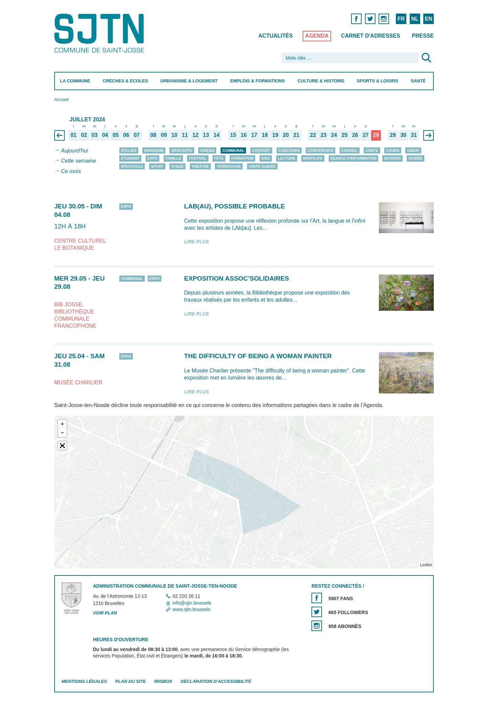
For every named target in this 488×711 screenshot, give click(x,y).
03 (95, 135)
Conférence (320, 150)
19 (275, 135)
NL (414, 19)
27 (366, 135)
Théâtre (200, 166)
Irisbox (163, 681)
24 (334, 135)
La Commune (75, 80)
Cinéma (207, 150)
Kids (265, 158)
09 (164, 135)
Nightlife (313, 158)
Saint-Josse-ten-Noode (100, 33)
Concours (289, 150)
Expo (152, 158)
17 (254, 135)
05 (116, 135)
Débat (413, 150)
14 (217, 135)
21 (296, 135)
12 (195, 135)
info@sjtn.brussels (191, 603)
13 (206, 135)
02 (84, 135)
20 (286, 135)
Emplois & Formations (257, 80)
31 (414, 135)
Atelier (129, 150)
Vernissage (229, 166)
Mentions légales (84, 681)
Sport (157, 166)
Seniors (392, 158)
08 (153, 135)
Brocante (181, 150)
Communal (233, 150)
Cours (393, 150)
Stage (177, 166)
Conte (372, 150)
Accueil (61, 99)
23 (324, 135)
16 (244, 135)
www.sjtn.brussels (191, 609)
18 (265, 135)
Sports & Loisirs (377, 80)
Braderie (153, 150)
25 (345, 135)
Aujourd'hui (74, 151)
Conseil (349, 150)
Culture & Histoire (321, 80)
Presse (423, 36)
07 (137, 135)
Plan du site (130, 681)
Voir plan (105, 612)
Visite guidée (262, 166)
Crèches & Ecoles (125, 80)
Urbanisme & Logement (189, 80)
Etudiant (130, 158)
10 (174, 135)
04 (105, 135)
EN (428, 19)
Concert (261, 150)
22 (313, 135)
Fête (219, 158)
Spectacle (132, 166)
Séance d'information (353, 158)
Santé (418, 80)
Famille (173, 158)
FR (401, 19)
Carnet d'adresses (370, 36)
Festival (197, 158)
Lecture (287, 158)
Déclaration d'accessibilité (216, 681)
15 (233, 135)
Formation (242, 158)
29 (393, 135)
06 (126, 135)
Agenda (316, 36)
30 (403, 135)
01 (73, 135)
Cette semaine (78, 161)
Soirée (415, 158)
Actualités (276, 36)
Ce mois (71, 171)
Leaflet (426, 565)
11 (185, 135)
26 (355, 135)
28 (376, 135)
